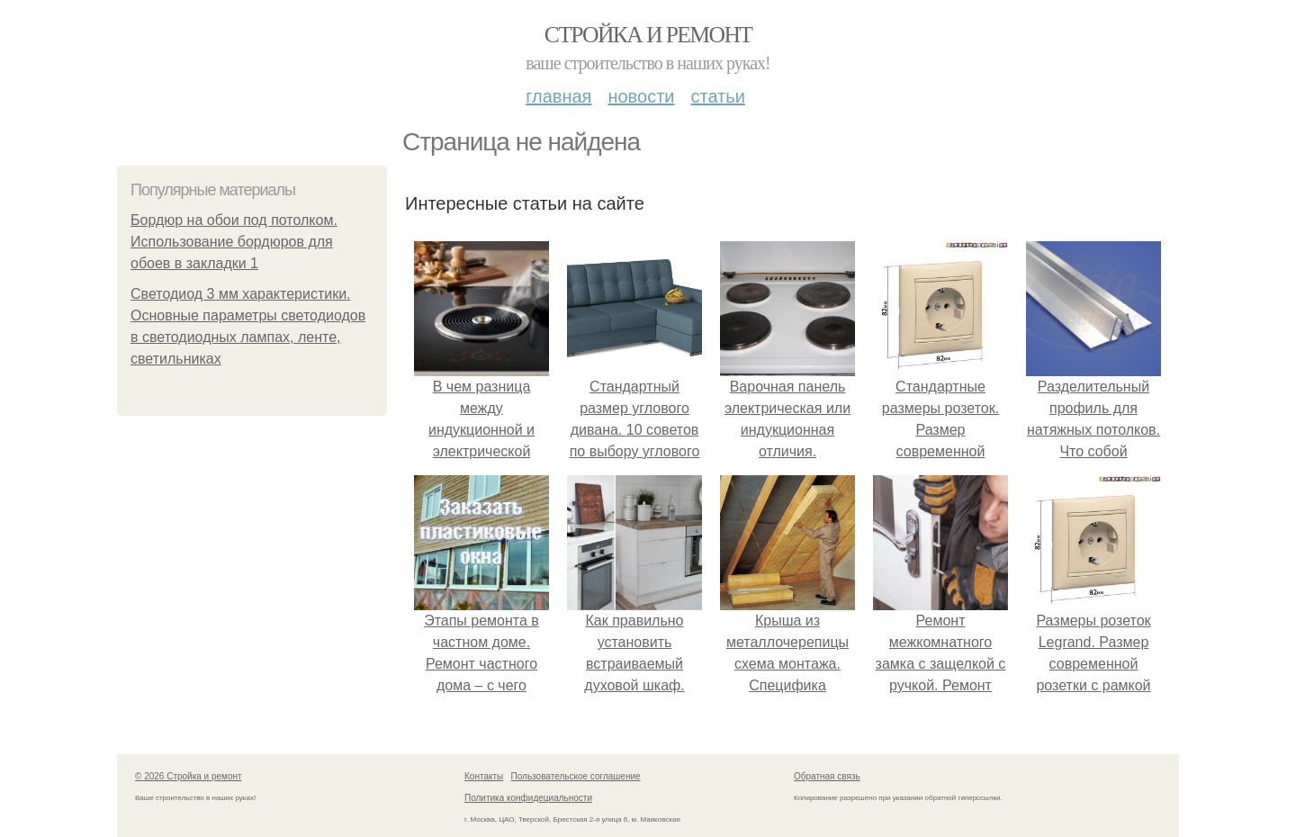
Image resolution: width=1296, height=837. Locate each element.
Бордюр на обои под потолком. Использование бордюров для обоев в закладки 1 (234, 241)
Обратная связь (827, 776)
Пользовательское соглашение (576, 776)
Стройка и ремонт (648, 35)
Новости (641, 96)
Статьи (717, 96)
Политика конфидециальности (528, 798)
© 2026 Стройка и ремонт (188, 776)
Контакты (483, 776)
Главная (558, 96)
